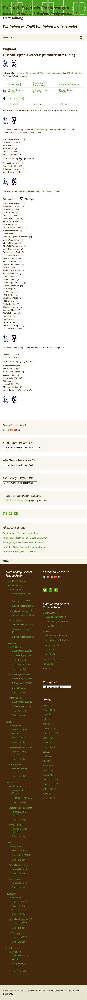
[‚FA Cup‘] (45, 191)
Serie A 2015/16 (19, 850)
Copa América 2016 (21, 601)
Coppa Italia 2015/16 (21, 855)
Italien (9, 843)
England (10, 722)
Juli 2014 (47, 752)
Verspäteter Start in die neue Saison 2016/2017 (25, 538)
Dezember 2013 (50, 779)
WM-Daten (51, 649)
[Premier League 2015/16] (15, 91)
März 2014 (48, 765)
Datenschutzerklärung (53, 659)
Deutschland (12, 643)
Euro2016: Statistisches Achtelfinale (19, 552)
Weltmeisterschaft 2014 (23, 606)
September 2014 (51, 742)
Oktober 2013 (49, 789)
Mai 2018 (47, 705)
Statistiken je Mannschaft (20, 611)
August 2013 (49, 798)
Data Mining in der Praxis (57, 621)
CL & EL (10, 948)
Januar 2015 (49, 728)
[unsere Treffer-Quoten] (69, 84)
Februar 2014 (49, 770)
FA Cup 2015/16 (19, 737)
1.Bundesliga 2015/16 (22, 651)
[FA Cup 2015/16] (16, 98)
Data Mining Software (56, 626)
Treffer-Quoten (16, 620)
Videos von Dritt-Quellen (57, 640)
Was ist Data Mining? (56, 617)
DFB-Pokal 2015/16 (21, 664)
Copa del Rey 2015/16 (22, 798)
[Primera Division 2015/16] (15, 500)
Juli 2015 (47, 719)
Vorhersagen (15, 589)
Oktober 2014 (49, 738)
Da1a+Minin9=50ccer (16, 581)
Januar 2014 (49, 775)
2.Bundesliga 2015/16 (22, 655)
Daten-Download (51, 645)
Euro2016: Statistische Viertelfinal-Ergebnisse (24, 547)
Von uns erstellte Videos (57, 635)
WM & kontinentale (15, 585)
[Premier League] (42, 130)
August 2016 (49, 710)
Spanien (10, 782)
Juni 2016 (47, 714)
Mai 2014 (47, 761)
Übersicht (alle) (19, 669)
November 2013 (50, 784)
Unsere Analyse (50, 613)
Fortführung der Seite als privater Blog (20, 533)
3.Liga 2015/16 (19, 660)
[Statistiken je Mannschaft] (52, 73)
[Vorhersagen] (32, 73)
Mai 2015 (47, 724)
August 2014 (49, 747)
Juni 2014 (47, 756)
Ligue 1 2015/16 (19, 901)
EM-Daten (50, 654)
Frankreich (11, 894)
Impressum (48, 664)
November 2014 (50, 733)
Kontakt (46, 668)
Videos (46, 631)
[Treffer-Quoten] (75, 73)
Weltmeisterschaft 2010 (23, 637)
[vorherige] (13, 104)
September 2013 (51, 793)
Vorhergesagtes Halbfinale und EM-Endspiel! (24, 542)
